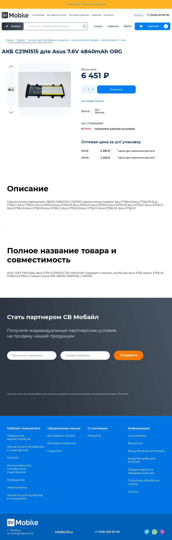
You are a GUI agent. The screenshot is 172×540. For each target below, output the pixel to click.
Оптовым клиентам (79, 15)
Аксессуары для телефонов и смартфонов (19, 469)
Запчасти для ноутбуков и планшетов (48, 40)
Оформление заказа (63, 428)
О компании (38, 15)
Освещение (16, 479)
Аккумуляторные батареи (85, 40)
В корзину (116, 89)
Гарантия (96, 15)
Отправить (128, 355)
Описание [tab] (28, 188)
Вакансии (135, 443)
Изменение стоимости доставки (86, 4)
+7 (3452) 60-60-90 (158, 15)
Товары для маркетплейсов (19, 437)
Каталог (21, 40)
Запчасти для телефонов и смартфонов (25, 448)
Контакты (108, 15)
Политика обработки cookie (144, 482)
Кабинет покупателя (23, 428)
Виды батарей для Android (141, 460)
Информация (139, 428)
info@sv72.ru (64, 531)
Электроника (17, 487)
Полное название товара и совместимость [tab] (61, 255)
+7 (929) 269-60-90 (107, 531)
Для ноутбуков (110, 40)
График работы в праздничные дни (141, 471)
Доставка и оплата (57, 15)
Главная (9, 40)
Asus (123, 40)
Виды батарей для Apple (146, 451)
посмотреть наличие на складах (115, 128)
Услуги (133, 491)
